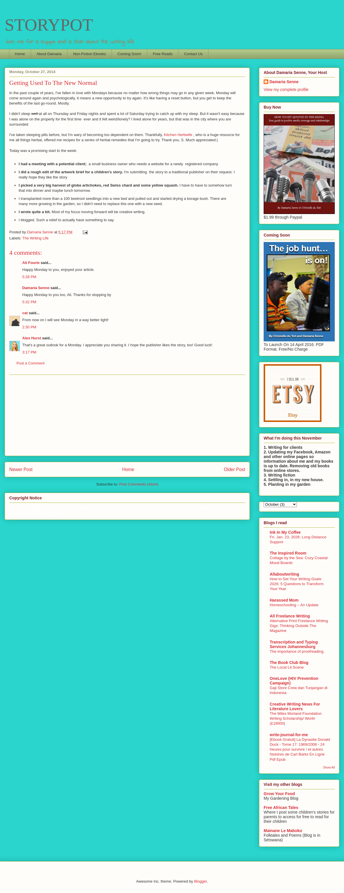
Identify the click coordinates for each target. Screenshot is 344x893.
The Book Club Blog (289, 662)
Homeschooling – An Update (294, 605)
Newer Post (21, 469)
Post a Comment (30, 363)
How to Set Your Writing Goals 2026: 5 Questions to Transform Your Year (296, 584)
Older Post (234, 469)
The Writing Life (35, 238)
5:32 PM (29, 302)
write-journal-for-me (289, 734)
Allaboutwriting (284, 574)
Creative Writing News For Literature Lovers (295, 706)
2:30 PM (29, 327)
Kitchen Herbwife (178, 135)
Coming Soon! (129, 54)
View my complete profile (286, 89)
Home (20, 54)
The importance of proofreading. (297, 651)
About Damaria (49, 54)
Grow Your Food (279, 793)
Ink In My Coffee (285, 532)
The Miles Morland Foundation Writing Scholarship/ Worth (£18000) (296, 718)
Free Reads (163, 54)
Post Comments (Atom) (138, 484)
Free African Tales (281, 807)
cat (25, 313)
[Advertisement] (127, 415)
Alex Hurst (31, 338)
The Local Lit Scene (287, 667)
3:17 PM (29, 352)
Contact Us (193, 54)
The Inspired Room (288, 553)
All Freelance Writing (290, 616)
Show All (329, 767)
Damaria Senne (35, 288)
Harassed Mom (284, 600)
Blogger (200, 881)
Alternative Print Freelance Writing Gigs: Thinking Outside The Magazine (299, 626)
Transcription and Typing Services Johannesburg (294, 644)
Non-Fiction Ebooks (89, 54)
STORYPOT (49, 24)
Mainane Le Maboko (283, 830)
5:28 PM (29, 277)
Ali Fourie (31, 263)
